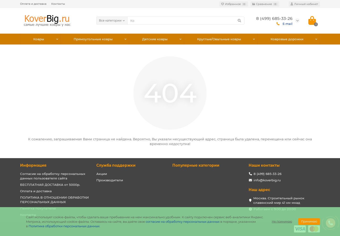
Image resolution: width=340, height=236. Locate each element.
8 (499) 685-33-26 (267, 174)
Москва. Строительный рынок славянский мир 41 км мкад (278, 200)
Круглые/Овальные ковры (219, 39)
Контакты (58, 3)
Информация (33, 165)
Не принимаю (282, 221)
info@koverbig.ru (267, 180)
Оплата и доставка (33, 3)
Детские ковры (155, 39)
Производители (109, 180)
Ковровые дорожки (287, 39)
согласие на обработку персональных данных (183, 221)
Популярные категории (195, 165)
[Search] (186, 21)
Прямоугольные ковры (93, 39)
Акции (101, 174)
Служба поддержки (116, 165)
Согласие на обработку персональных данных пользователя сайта (52, 176)
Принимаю (309, 221)
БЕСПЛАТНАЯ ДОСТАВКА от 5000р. (50, 185)
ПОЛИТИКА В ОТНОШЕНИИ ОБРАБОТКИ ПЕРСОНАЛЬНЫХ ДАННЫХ (54, 200)
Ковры (38, 39)
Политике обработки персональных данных (64, 226)
